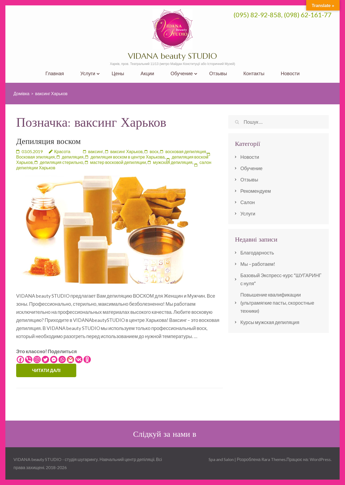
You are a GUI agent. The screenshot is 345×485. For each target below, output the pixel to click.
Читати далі (46, 370)
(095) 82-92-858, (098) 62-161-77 (282, 15)
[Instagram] (37, 359)
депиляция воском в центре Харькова (128, 156)
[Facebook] (20, 359)
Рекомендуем (255, 191)
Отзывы (218, 73)
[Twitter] (45, 359)
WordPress (320, 459)
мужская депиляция (172, 162)
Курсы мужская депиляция (269, 322)
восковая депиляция (185, 151)
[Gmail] (70, 359)
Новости (290, 73)
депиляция (73, 156)
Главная (54, 73)
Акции (147, 73)
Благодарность (257, 253)
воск (154, 151)
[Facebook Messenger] (53, 359)
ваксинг (95, 151)
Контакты (253, 73)
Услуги (87, 73)
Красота (62, 151)
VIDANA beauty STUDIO (172, 56)
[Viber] (28, 359)
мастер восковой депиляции (118, 162)
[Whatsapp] (62, 359)
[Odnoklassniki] (87, 359)
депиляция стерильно (61, 162)
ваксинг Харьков (126, 151)
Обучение (182, 73)
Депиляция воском (48, 141)
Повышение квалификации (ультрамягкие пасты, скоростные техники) (277, 303)
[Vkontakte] (78, 359)
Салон (247, 202)
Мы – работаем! (257, 264)
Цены (118, 73)
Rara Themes (273, 459)
